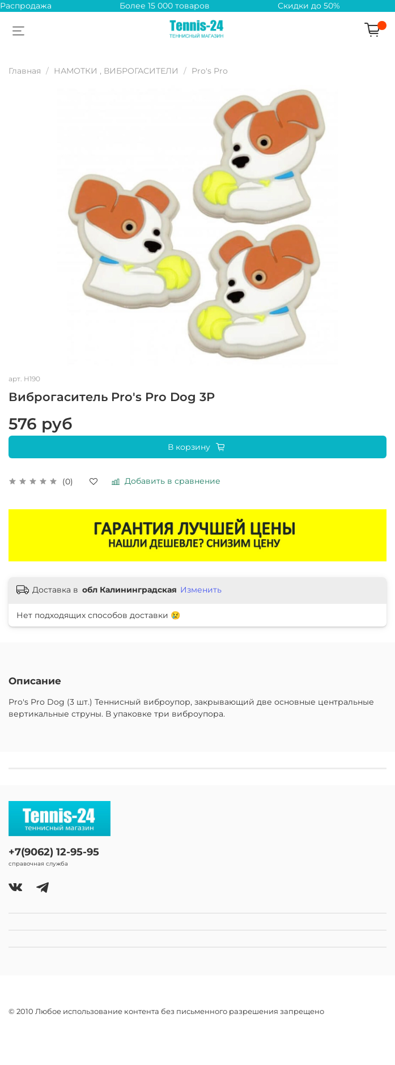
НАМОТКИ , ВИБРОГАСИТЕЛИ (116, 71)
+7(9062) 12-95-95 (54, 851)
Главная (25, 71)
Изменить (201, 590)
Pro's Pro (210, 71)
